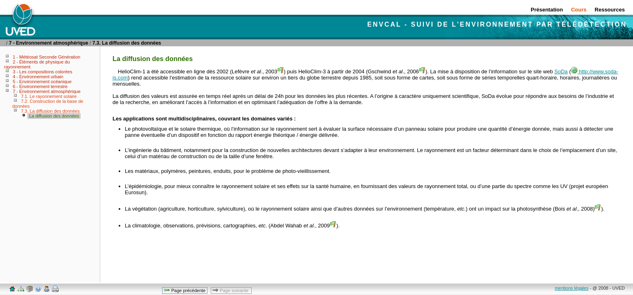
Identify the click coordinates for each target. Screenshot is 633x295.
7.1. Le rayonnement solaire (49, 96)
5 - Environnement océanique (42, 81)
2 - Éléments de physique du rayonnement (37, 64)
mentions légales (572, 288)
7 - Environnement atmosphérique (48, 43)
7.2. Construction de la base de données (47, 104)
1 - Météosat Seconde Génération (46, 56)
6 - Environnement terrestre (40, 86)
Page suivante (231, 290)
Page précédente (184, 290)
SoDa (561, 71)
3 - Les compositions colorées (42, 71)
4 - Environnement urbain (38, 76)
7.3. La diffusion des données (126, 43)
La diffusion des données (54, 115)
